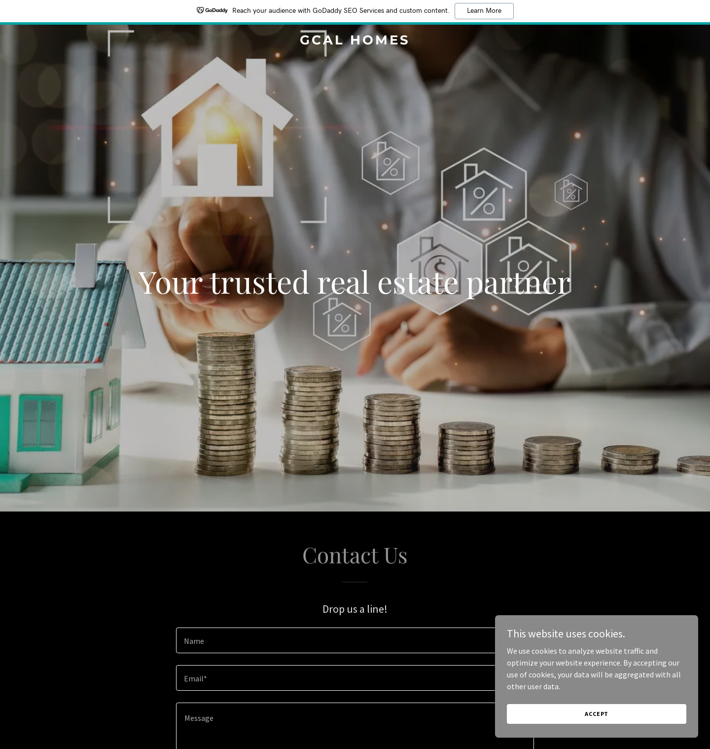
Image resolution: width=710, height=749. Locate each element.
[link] (355, 41)
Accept (599, 713)
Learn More (484, 10)
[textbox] (354, 640)
